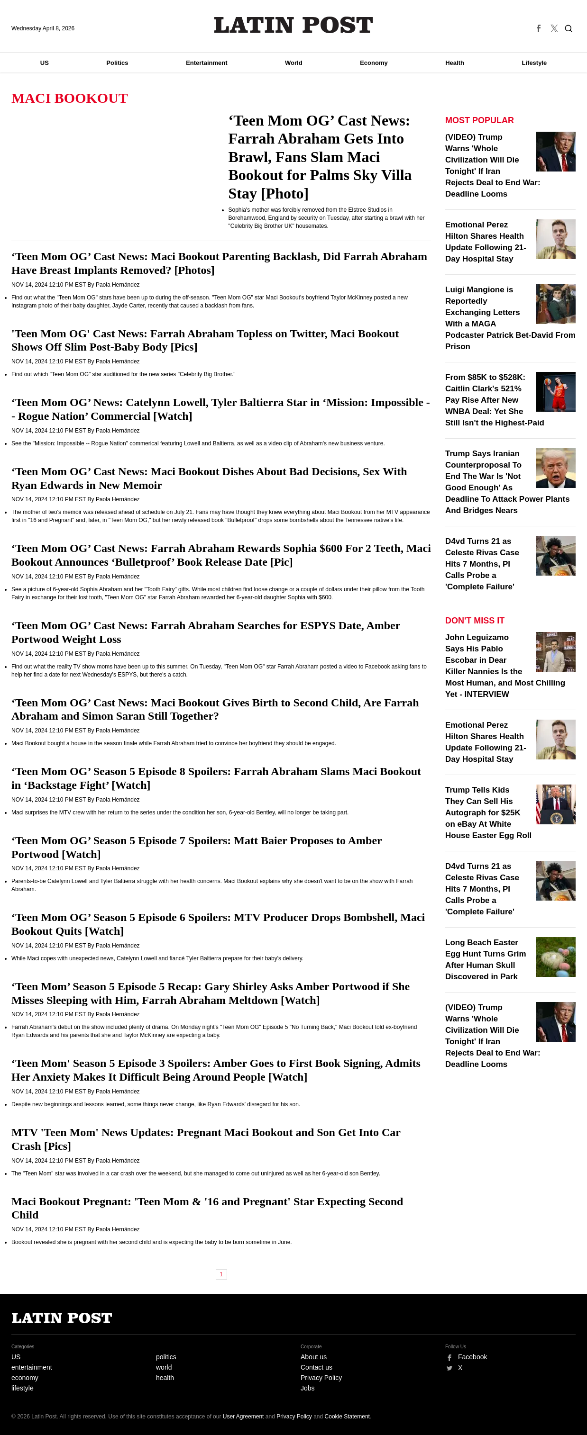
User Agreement (243, 1416)
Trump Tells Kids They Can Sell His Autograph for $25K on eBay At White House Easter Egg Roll (488, 812)
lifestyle (22, 1388)
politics (166, 1357)
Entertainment (206, 62)
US (44, 62)
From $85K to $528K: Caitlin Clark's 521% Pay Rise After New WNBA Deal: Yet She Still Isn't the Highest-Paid (494, 400)
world (164, 1367)
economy (24, 1377)
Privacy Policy (321, 1377)
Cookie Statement (347, 1416)
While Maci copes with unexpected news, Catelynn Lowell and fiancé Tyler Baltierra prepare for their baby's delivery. (157, 958)
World (294, 62)
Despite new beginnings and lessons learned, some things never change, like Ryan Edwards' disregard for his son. (155, 1104)
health (165, 1377)
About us (314, 1357)
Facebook (472, 1357)
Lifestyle (534, 62)
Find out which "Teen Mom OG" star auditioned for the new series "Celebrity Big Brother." (123, 374)
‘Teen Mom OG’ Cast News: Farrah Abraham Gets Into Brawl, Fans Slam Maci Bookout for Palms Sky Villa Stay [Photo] (320, 157)
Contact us (316, 1367)
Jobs (308, 1388)
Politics (117, 62)
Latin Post (293, 25)
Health (454, 62)
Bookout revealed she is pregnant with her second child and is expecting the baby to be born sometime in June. (151, 1242)
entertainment (31, 1367)
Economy (374, 62)
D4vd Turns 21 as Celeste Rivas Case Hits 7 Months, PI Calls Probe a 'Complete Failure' (482, 564)
